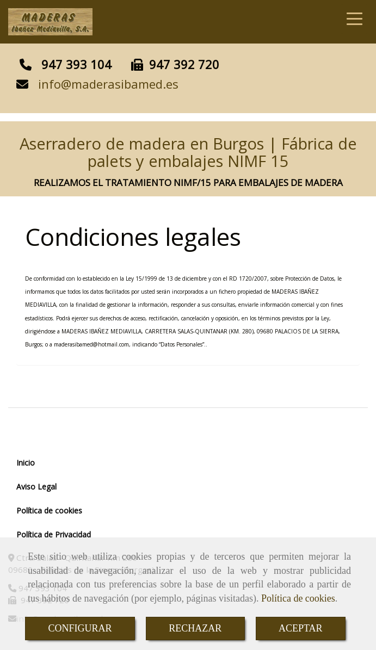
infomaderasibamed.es (108, 84)
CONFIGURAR (80, 628)
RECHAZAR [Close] (195, 628)
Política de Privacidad (53, 534)
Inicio (25, 462)
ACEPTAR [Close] (301, 628)
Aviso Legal (36, 486)
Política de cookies (298, 598)
